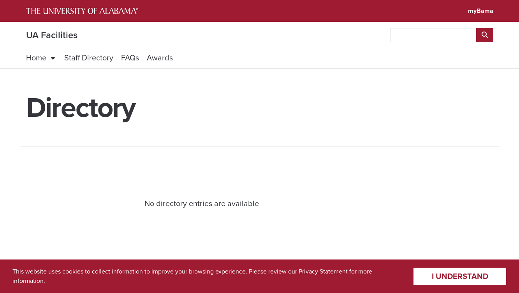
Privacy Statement (323, 271)
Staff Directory (88, 58)
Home (36, 58)
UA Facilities (51, 35)
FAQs (130, 58)
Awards (160, 58)
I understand (460, 276)
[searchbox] (433, 35)
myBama (480, 10)
